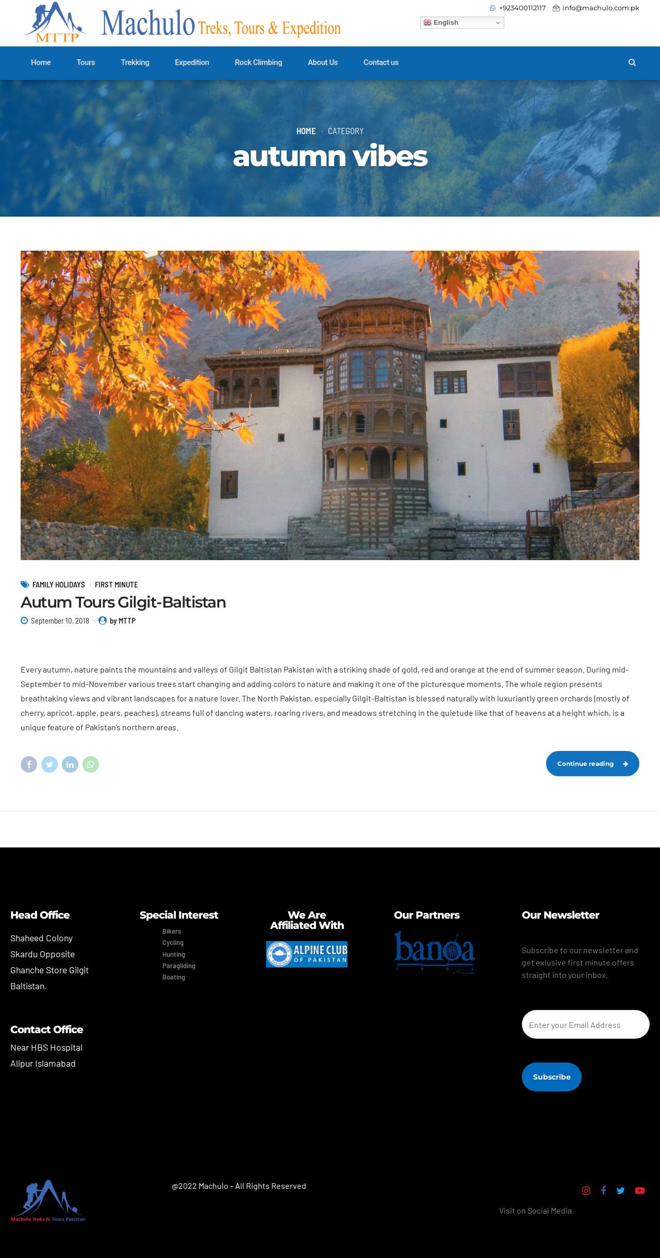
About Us (323, 62)
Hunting (173, 954)
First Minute (116, 596)
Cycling (173, 942)
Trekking (135, 62)
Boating (173, 977)
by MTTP (123, 632)
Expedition (192, 62)
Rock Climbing (259, 62)
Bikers (171, 931)
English (440, 23)
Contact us (381, 62)
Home (41, 62)
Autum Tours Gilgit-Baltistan (123, 613)
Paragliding (178, 965)
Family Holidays (58, 596)
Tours (85, 62)
